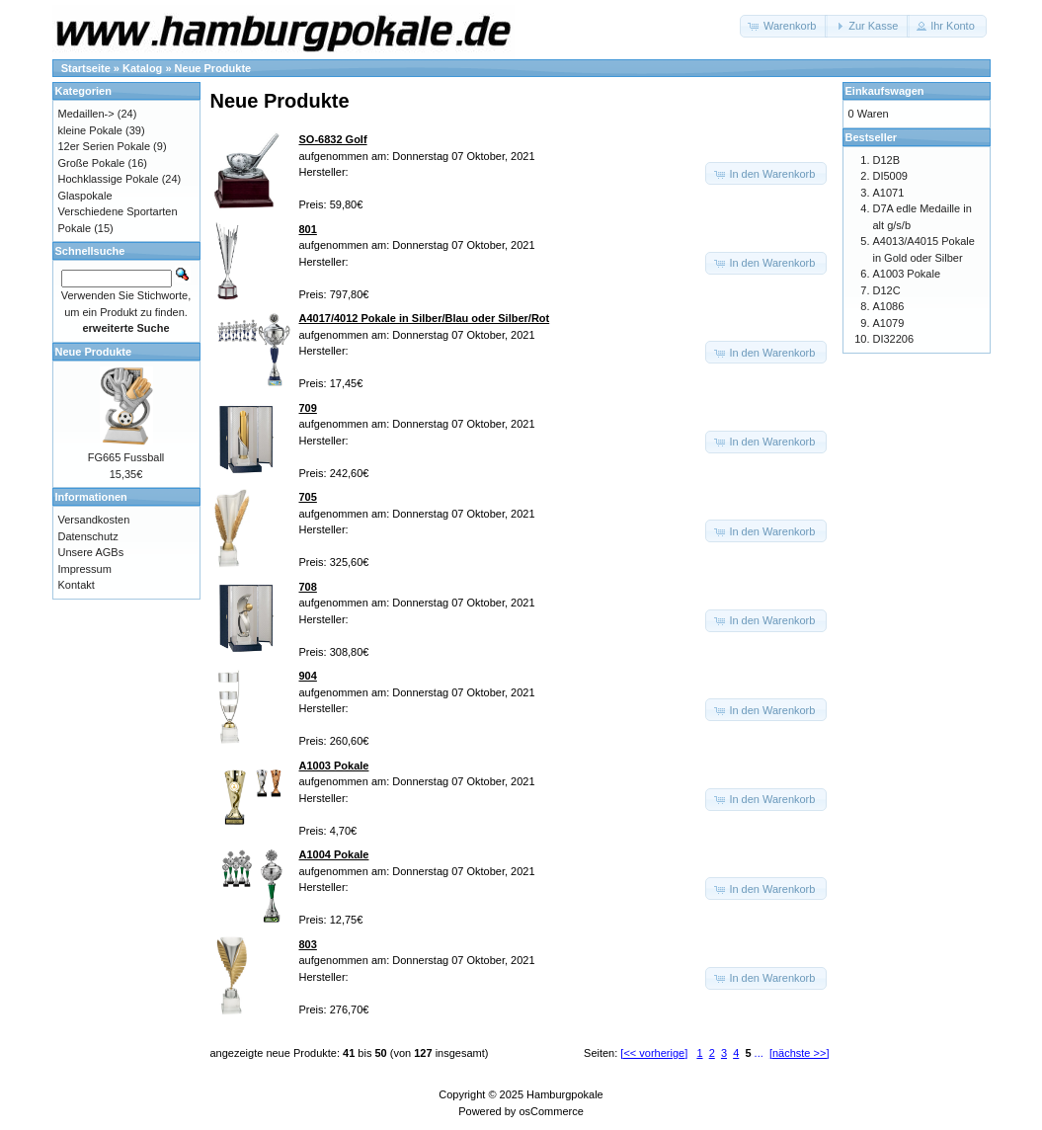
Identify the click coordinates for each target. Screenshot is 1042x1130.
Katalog (142, 68)
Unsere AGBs (91, 552)
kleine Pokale (90, 130)
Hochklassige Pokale (108, 179)
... (759, 1053)
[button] (784, 26)
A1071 (889, 193)
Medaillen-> (86, 114)
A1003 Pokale (907, 274)
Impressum (85, 569)
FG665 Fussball (126, 457)
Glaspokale (85, 196)
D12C (887, 290)
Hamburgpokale (564, 1094)
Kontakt (76, 585)
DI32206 (894, 339)
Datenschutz (88, 536)
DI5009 (890, 176)
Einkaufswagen (884, 91)
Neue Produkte (213, 68)
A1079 (889, 323)
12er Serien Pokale (104, 146)
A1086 (889, 306)
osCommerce (551, 1111)
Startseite (86, 68)
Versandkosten (94, 519)
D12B (887, 160)
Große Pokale (91, 163)
